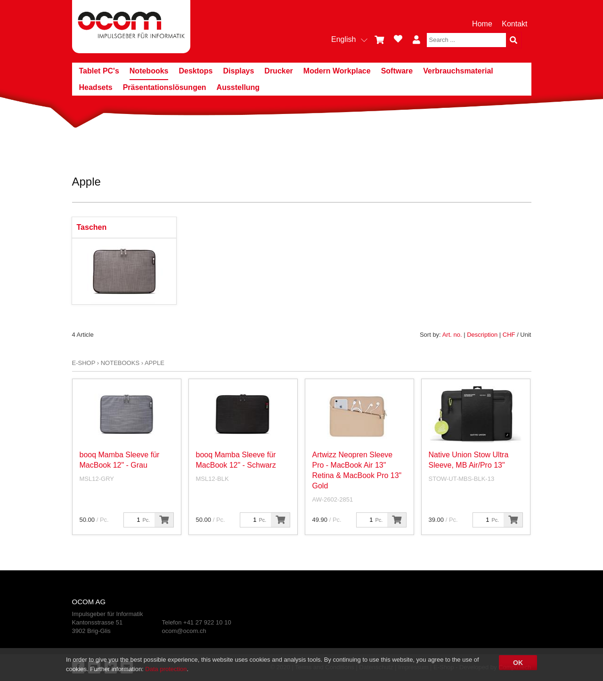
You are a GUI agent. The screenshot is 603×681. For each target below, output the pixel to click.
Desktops (195, 71)
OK (518, 662)
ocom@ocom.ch (184, 630)
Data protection (166, 669)
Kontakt (514, 24)
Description (482, 334)
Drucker (278, 71)
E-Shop (84, 362)
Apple (154, 362)
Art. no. (452, 334)
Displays (238, 71)
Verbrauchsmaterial (458, 71)
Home (482, 24)
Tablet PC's (99, 71)
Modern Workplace (337, 71)
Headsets (96, 87)
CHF (509, 334)
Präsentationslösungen (164, 87)
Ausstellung (238, 87)
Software (397, 71)
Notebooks (149, 71)
